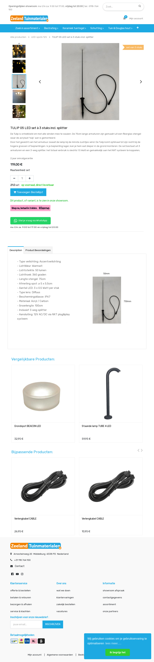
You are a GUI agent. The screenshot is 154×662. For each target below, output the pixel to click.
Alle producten (18, 37)
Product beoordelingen (38, 250)
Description (16, 250)
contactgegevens (112, 597)
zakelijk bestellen (65, 604)
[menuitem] (27, 28)
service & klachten (20, 611)
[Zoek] (140, 6)
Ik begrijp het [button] (118, 652)
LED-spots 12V (39, 37)
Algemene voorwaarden (59, 655)
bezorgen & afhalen (21, 604)
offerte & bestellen (20, 590)
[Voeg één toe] (30, 178)
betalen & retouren (20, 597)
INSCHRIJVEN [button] (52, 624)
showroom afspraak (113, 590)
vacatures (61, 611)
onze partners (110, 611)
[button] (138, 27)
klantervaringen (65, 597)
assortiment (109, 604)
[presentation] (39, 81)
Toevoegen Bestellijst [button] (28, 192)
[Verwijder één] (14, 178)
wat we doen (63, 590)
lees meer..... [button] (113, 643)
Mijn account (33, 655)
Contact (19, 566)
